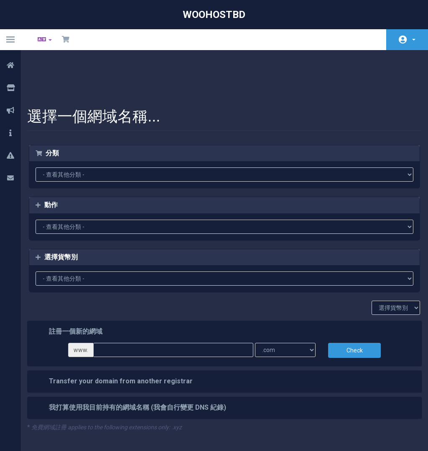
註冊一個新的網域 (75, 289)
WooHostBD (214, 14)
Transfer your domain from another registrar (120, 338)
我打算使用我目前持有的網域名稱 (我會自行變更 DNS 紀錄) (137, 365)
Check (350, 307)
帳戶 (413, 40)
